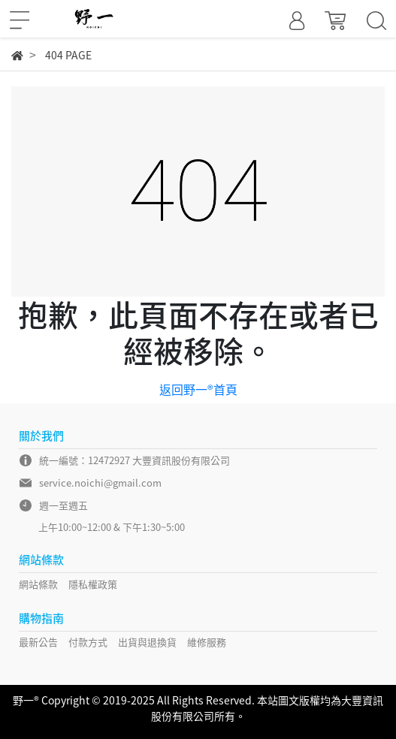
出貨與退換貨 (147, 642)
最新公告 (38, 642)
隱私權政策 (92, 584)
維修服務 (206, 642)
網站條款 (38, 584)
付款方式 (87, 642)
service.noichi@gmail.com (100, 482)
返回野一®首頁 (198, 389)
